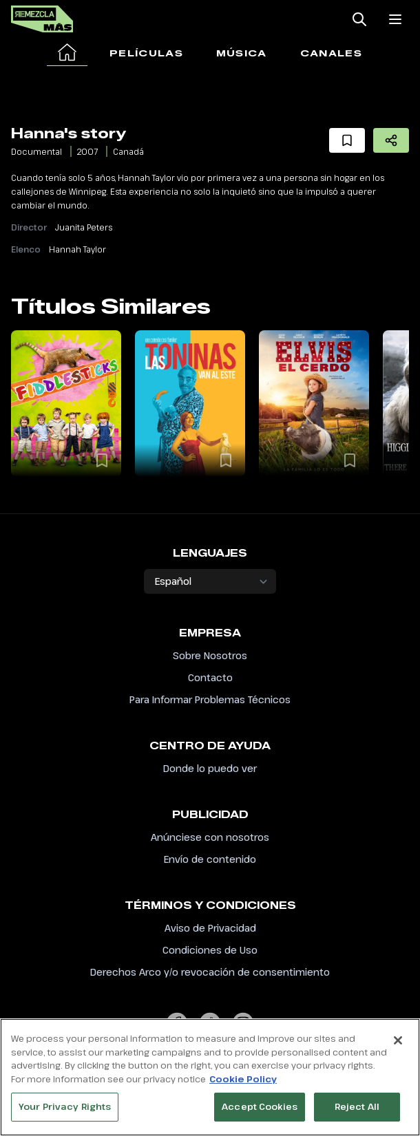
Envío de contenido (210, 859)
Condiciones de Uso (210, 949)
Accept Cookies (259, 1114)
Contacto (210, 677)
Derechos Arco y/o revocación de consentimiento (210, 971)
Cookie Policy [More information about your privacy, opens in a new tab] (243, 1086)
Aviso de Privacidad (210, 927)
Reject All (357, 1114)
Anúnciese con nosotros (210, 837)
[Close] (398, 1048)
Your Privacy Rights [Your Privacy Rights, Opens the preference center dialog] (65, 1114)
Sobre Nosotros (210, 655)
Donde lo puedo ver (210, 768)
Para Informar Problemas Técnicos (210, 699)
